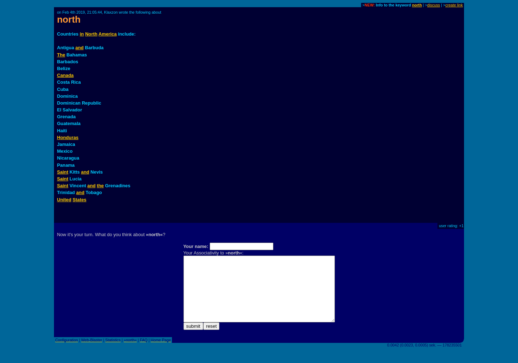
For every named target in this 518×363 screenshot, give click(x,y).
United (64, 199)
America (108, 34)
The (61, 55)
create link (454, 5)
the (100, 185)
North (91, 34)
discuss (433, 5)
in (82, 34)
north (417, 5)
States (79, 199)
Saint (62, 172)
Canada (65, 75)
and (80, 47)
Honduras (67, 137)
